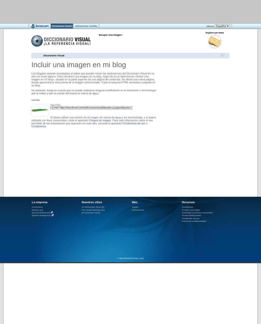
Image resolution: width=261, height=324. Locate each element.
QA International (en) (41, 213)
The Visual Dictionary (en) (93, 210)
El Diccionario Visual (91, 213)
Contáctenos (38, 126)
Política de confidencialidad (194, 221)
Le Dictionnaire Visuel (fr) (93, 207)
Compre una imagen (191, 210)
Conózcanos (37, 207)
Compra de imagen (100, 120)
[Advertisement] (115, 11)
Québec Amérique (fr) (41, 216)
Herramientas (138, 210)
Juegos (135, 207)
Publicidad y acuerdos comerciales (197, 213)
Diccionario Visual (53, 55)
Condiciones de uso (133, 123)
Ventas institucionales (191, 215)
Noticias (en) (37, 210)
